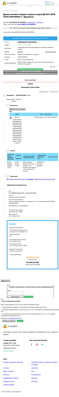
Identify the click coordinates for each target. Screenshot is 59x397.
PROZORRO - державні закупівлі (13, 363)
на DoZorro (39, 22)
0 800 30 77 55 (48, 2)
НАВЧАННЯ (34, 368)
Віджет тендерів (8, 372)
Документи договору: (16, 249)
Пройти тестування (9, 321)
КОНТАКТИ (6, 375)
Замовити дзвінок (49, 4)
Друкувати (5, 280)
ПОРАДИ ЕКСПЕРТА (8, 382)
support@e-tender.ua (8, 351)
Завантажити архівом (17, 109)
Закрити (20, 321)
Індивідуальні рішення (11, 379)
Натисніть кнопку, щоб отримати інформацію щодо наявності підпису (30, 28)
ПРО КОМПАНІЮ (36, 375)
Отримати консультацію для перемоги (30, 69)
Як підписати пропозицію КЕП (45, 179)
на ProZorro (31, 22)
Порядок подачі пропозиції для (20, 179)
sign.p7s (17, 117)
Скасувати (15, 297)
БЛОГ (32, 372)
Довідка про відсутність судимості (30, 71)
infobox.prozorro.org (15, 319)
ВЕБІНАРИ (34, 379)
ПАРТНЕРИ (34, 382)
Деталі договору (15, 254)
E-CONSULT (6, 368)
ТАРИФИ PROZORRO (8, 385)
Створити (28, 297)
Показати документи (15, 251)
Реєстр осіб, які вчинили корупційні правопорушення (30, 73)
